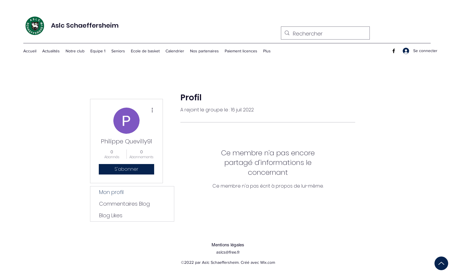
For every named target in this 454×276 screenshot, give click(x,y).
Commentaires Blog (124, 203)
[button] (97, 51)
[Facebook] (394, 51)
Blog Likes (110, 215)
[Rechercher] (325, 34)
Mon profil (111, 192)
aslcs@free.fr (228, 252)
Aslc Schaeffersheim (85, 25)
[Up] (441, 263)
